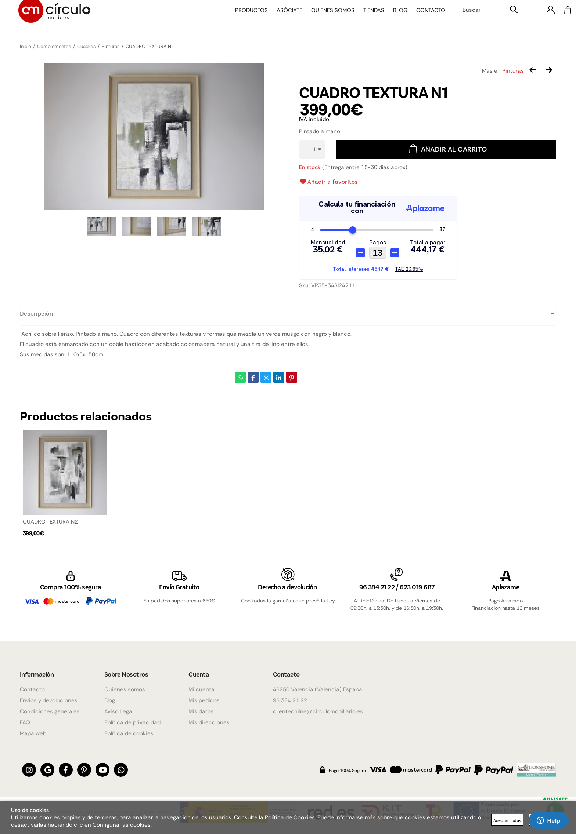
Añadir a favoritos (328, 181)
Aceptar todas (507, 820)
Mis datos (201, 711)
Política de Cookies (290, 817)
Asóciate (284, 17)
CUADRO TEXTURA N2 (50, 521)
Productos (246, 17)
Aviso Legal (118, 711)
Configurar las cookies (122, 824)
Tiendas (368, 17)
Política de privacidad (132, 722)
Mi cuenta (201, 689)
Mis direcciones (209, 722)
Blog (395, 17)
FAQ (25, 722)
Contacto (425, 17)
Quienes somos (327, 17)
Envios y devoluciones (49, 700)
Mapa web (33, 733)
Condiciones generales (50, 711)
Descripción (36, 313)
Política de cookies (129, 733)
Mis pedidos (204, 700)
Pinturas (513, 70)
